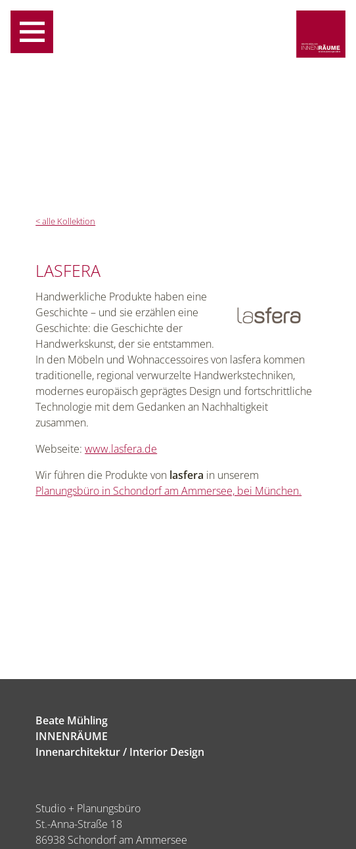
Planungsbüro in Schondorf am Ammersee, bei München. (168, 491)
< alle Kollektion (65, 221)
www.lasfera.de (121, 449)
